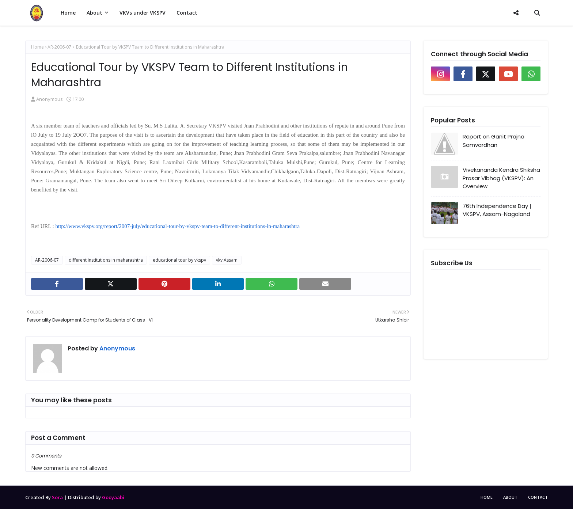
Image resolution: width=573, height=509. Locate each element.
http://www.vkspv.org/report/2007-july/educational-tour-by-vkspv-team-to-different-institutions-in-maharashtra (178, 226)
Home (37, 47)
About (510, 497)
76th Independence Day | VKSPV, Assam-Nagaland (497, 210)
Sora (57, 497)
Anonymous (49, 99)
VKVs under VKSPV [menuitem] (142, 12)
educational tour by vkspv (179, 260)
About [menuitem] (94, 12)
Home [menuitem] (68, 12)
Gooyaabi (113, 497)
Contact (538, 497)
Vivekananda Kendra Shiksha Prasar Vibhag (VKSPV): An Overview (501, 178)
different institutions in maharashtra (106, 260)
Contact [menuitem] (187, 12)
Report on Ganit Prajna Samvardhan (493, 141)
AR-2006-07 (59, 47)
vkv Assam (227, 260)
